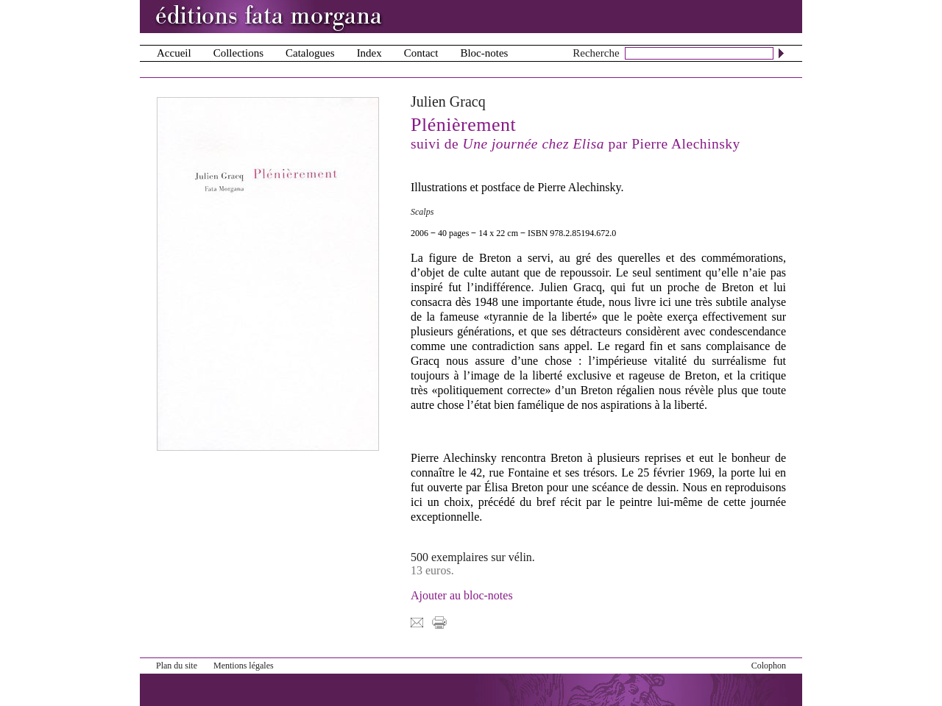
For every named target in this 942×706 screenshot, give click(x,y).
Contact (421, 53)
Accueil (174, 53)
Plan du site (176, 665)
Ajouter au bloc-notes (462, 595)
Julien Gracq (448, 101)
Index (369, 53)
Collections (238, 53)
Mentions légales (243, 665)
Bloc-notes (484, 53)
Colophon (768, 665)
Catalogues (310, 53)
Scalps (422, 212)
